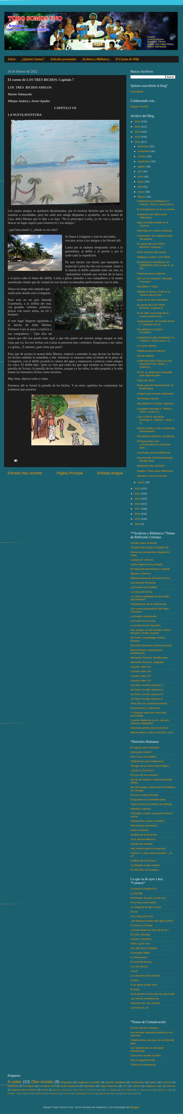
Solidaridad (39, 1093)
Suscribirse (136, 91)
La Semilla (136, 893)
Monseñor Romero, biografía (147, 662)
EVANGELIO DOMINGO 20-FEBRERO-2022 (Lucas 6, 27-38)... (156, 265)
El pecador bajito (140, 952)
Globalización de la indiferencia (148, 604)
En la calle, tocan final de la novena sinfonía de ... (152, 314)
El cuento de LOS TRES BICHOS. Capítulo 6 (151, 306)
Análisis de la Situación (143, 834)
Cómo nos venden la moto (145, 1055)
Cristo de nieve (145, 380)
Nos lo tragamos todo (142, 1060)
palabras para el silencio (24, 1090)
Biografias (66, 1082)
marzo (142, 191)
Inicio (12, 59)
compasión (53, 1093)
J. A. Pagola (111, 1090)
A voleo (14, 1081)
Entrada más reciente (25, 473)
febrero (142, 196)
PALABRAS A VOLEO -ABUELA (155, 403)
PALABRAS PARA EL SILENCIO (156, 436)
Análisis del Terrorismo (143, 860)
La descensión (138, 957)
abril (140, 186)
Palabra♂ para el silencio (19, 1093)
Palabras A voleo (164, 1090)
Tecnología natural (147, 398)
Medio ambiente (69, 1085)
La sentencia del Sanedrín (145, 625)
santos (44, 1090)
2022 (138, 141)
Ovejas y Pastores (140, 938)
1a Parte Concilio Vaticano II (146, 698)
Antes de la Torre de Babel (152, 299)
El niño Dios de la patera (144, 869)
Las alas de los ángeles (144, 948)
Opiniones (89, 1085)
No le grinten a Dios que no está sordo (152, 993)
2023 (138, 136)
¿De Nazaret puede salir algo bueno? (152, 920)
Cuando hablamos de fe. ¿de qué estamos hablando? (149, 722)
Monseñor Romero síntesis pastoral (150, 645)
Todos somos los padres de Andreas (151, 804)
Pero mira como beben (143, 756)
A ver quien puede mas (143, 984)
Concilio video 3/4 (140, 671)
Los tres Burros (139, 966)
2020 (138, 493)
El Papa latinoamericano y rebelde (150, 568)
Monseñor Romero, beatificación (149, 657)
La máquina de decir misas (145, 907)
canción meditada (115, 1082)
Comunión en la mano (143, 620)
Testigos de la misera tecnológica (149, 765)
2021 (138, 488)
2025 (138, 126)
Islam (99, 1090)
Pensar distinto (145, 355)
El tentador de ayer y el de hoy (148, 897)
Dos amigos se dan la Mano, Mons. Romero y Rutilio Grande (150, 631)
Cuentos (166, 1082)
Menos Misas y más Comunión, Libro (151, 732)
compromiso (137, 1082)
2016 (138, 513)
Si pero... (135, 980)
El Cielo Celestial (140, 934)
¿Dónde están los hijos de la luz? (149, 929)
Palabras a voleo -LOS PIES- (153, 257)
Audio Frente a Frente (82, 1090)
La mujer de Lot (139, 1007)
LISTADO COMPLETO (143, 888)
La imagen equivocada (143, 616)
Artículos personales (63, 59)
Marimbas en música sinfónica (154, 230)
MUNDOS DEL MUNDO (151, 465)
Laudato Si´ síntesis (141, 559)
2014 (138, 523)
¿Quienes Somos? (33, 59)
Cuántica (136, 1086)
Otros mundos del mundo (151, 252)
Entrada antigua (110, 473)
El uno (134, 911)
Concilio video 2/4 (140, 675)
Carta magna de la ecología (146, 564)
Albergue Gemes (60, 1090)
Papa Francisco (109, 1085)
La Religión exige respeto (145, 865)
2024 (138, 131)
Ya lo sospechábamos (143, 839)
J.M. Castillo (127, 1090)
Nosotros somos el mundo (152, 475)
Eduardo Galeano (140, 808)
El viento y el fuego (141, 925)
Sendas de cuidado (141, 843)
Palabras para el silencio (151, 273)
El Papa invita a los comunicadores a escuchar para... (153, 444)
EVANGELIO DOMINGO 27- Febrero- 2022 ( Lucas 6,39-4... (156, 203)
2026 (138, 121)
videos (153, 1082)
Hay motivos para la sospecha (147, 848)
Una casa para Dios (141, 916)
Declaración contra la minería (147, 820)
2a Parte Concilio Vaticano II (146, 694)
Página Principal (70, 473)
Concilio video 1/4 (140, 680)
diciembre (144, 146)
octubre (142, 156)
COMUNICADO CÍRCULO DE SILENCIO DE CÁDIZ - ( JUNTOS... (154, 364)
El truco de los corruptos (144, 774)
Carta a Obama (139, 830)
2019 (138, 498)
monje (116, 1093)
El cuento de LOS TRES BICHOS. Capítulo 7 (151, 245)
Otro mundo (42, 1081)
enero (141, 482)
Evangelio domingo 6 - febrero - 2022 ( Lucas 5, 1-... (155, 410)
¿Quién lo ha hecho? (142, 770)
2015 (138, 518)
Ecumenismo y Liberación (145, 707)
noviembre (144, 151)
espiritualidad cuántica (84, 1093)
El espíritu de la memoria (144, 747)
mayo (141, 181)
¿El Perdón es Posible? (144, 587)
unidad (134, 1093)
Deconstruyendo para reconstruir (149, 727)
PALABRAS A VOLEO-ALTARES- (150, 331)
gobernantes (104, 1093)
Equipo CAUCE (139, 106)
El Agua (134, 989)
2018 (138, 503)
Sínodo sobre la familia (143, 542)
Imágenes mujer (153, 1086)
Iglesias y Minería (140, 573)
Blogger (134, 1107)
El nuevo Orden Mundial (144, 794)
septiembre (144, 161)
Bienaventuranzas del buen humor (150, 578)
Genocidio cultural (140, 752)
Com (125, 1086)
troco (125, 1093)
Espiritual (13, 1085)
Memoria (171, 1086)
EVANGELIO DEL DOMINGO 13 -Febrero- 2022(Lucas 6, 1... (155, 339)
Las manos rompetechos (144, 998)
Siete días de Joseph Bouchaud (148, 703)
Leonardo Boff (47, 1085)
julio (140, 171)
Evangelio (28, 1085)
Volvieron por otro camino (145, 1003)
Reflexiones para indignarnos (147, 761)
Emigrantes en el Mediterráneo (148, 799)
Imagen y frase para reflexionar (155, 470)
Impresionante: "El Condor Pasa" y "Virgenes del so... (156, 323)
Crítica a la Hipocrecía (143, 1064)
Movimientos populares (143, 825)
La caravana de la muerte (145, 975)
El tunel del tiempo (141, 961)
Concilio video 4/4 (140, 666)
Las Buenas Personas (143, 582)
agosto (142, 166)
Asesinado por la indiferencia (153, 452)
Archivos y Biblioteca (96, 59)
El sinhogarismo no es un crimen (156, 209)
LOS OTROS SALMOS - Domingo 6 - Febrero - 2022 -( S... (155, 419)
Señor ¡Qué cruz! (140, 943)
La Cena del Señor (141, 591)
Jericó (133, 971)
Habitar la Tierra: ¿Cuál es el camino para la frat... (153, 293)
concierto (66, 1093)
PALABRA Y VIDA (147, 286)
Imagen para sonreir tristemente (155, 393)
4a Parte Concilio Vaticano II (146, 685)
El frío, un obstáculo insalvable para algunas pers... (154, 374)
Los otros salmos (147, 345)
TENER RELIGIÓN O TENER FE (149, 547)
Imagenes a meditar (88, 1082)
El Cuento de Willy (127, 59)
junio (141, 176)
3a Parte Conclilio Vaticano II (147, 689)
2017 (138, 508)
